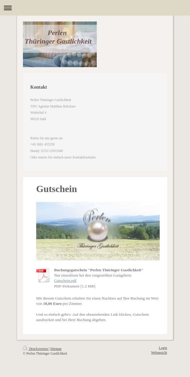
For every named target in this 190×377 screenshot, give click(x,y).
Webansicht (159, 353)
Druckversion (36, 349)
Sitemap (55, 349)
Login (163, 348)
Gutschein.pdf (65, 280)
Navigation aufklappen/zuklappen (95, 7)
